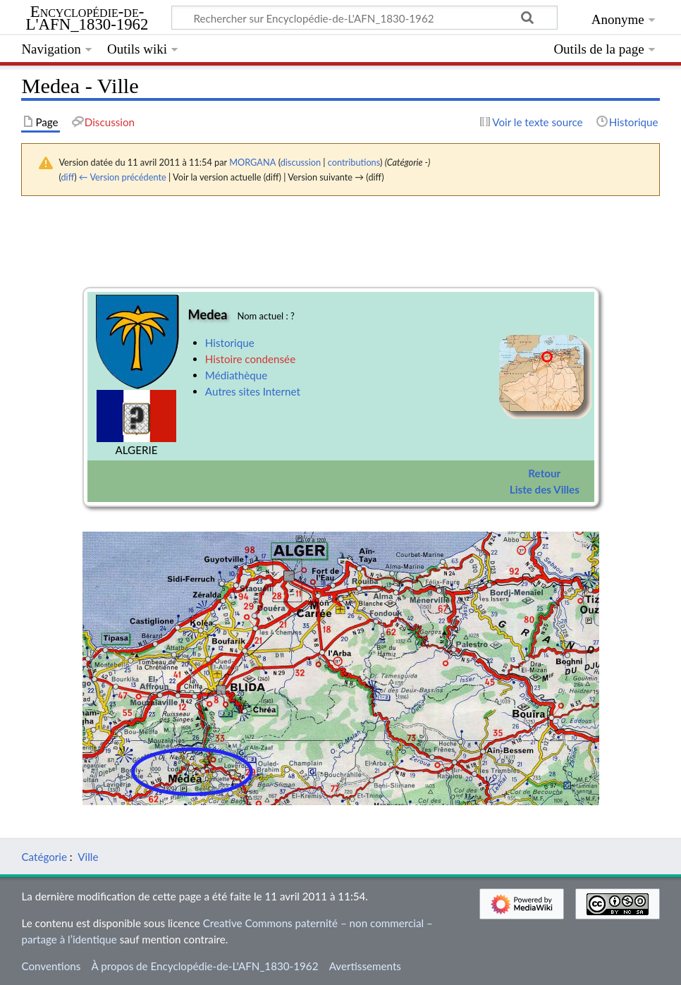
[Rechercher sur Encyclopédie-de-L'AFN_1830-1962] (364, 17)
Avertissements (365, 966)
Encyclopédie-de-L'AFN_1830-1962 (87, 18)
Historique (229, 342)
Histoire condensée (250, 359)
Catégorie (44, 856)
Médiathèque (236, 375)
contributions (354, 162)
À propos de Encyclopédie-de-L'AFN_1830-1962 (205, 966)
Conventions (50, 966)
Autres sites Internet (252, 391)
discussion (301, 162)
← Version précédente (122, 177)
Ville (88, 856)
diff (67, 177)
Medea (208, 314)
